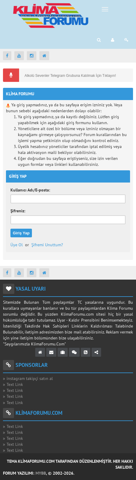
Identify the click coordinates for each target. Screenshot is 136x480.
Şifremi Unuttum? (47, 244)
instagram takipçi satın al (30, 378)
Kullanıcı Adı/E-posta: (30, 190)
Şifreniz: (17, 210)
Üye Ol (16, 244)
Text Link (15, 384)
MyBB (40, 473)
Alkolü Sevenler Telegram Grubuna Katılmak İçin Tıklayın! (70, 76)
